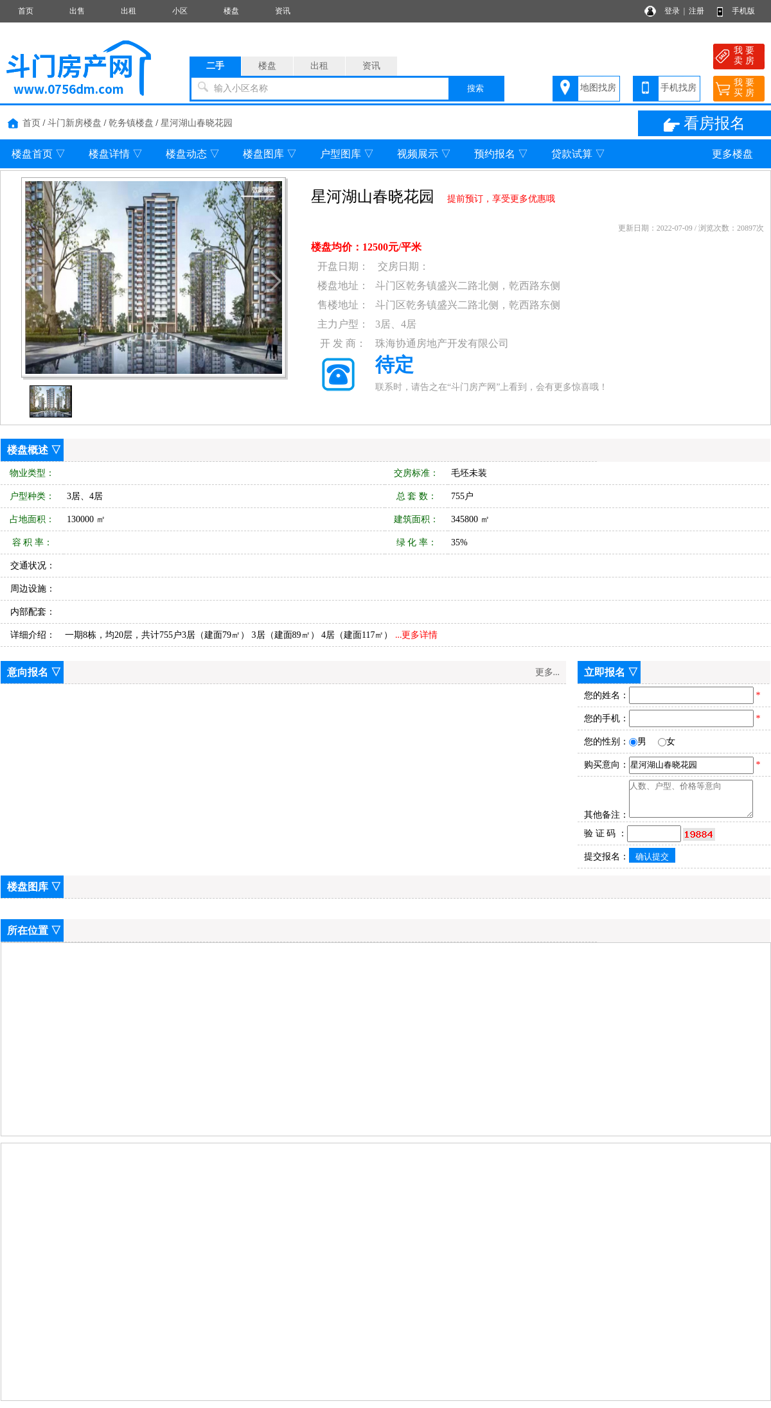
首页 (25, 10)
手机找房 (678, 87)
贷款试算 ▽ (578, 153)
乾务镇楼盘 (131, 123)
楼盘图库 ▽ (270, 153)
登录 (672, 10)
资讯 (282, 10)
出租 (128, 10)
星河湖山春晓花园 (197, 123)
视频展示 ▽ (424, 153)
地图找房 (598, 87)
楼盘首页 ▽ (39, 153)
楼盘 (231, 10)
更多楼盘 (732, 153)
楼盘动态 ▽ (193, 153)
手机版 (743, 10)
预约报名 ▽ (501, 153)
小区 (180, 10)
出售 (77, 10)
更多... (547, 672)
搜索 (475, 88)
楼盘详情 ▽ (116, 153)
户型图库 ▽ (347, 153)
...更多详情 (416, 635)
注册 (696, 10)
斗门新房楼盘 (75, 123)
